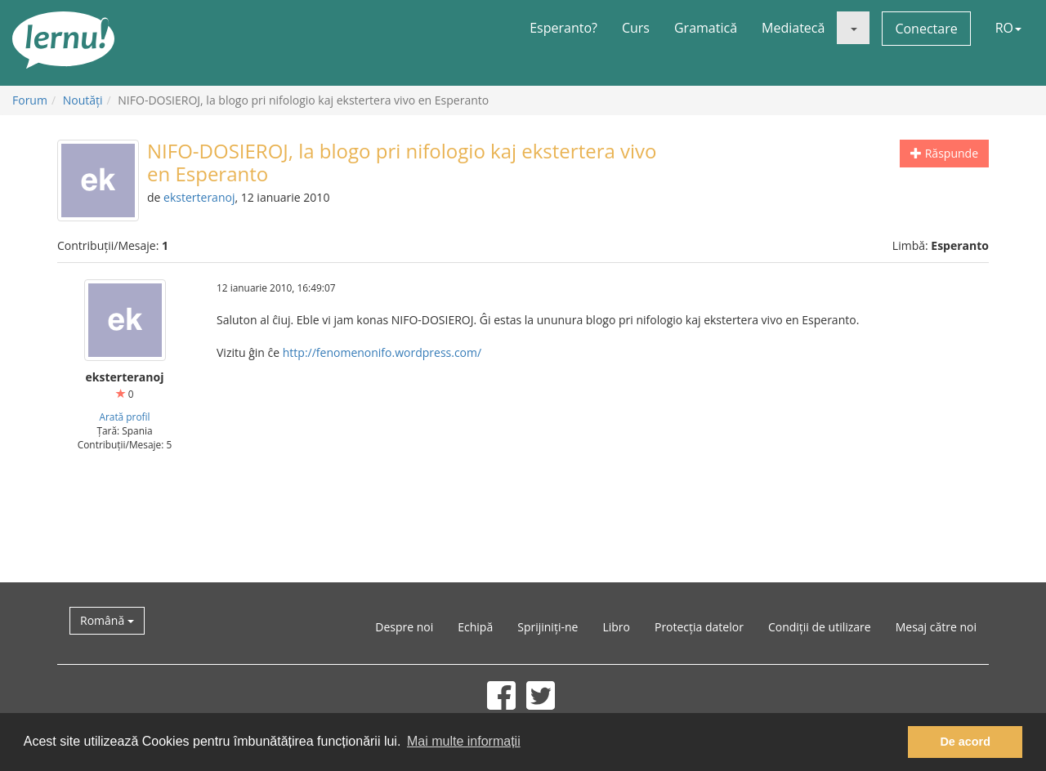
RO (1008, 28)
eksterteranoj (199, 197)
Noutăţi (83, 100)
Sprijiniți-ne (547, 627)
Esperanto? (563, 28)
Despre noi (404, 627)
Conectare (926, 29)
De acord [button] (965, 741)
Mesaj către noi (936, 627)
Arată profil (124, 416)
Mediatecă (793, 28)
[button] (853, 27)
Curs (636, 28)
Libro (616, 627)
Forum (29, 100)
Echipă (475, 627)
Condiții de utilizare (819, 627)
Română (107, 620)
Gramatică (705, 28)
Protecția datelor (699, 627)
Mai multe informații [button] (464, 741)
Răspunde (944, 153)
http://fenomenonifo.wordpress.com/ (382, 352)
